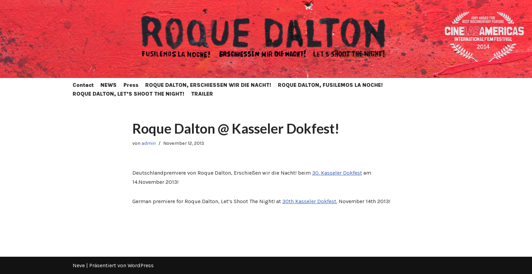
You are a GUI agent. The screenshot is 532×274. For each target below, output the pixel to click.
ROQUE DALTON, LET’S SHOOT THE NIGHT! (128, 94)
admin (148, 143)
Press (131, 85)
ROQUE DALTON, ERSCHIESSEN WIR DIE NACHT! (208, 85)
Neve (79, 265)
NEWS (108, 85)
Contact (83, 85)
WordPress (141, 265)
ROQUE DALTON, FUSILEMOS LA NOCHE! (330, 85)
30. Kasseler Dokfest (337, 173)
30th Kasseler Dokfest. (309, 201)
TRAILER (202, 94)
